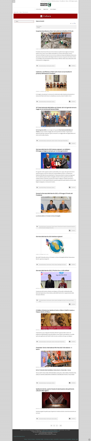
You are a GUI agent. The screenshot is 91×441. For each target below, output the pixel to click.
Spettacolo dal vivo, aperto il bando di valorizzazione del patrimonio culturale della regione (55, 389)
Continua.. (73, 65)
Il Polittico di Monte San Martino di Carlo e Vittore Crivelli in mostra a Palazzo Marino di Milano (55, 311)
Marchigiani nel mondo (49, 227)
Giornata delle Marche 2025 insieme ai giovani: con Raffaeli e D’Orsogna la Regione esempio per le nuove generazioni (53, 150)
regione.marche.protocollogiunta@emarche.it (51, 431)
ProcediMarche (62, 1)
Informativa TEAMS (39, 439)
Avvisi (53, 418)
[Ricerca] (16, 1)
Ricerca (13, 1)
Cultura (53, 65)
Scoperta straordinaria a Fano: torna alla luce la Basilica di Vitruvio (54, 31)
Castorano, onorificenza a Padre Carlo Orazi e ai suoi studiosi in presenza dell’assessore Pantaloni (54, 72)
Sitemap (73, 439)
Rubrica (67, 1)
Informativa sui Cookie (48, 439)
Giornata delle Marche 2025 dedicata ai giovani (49, 236)
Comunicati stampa (42, 65)
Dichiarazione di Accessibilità (65, 439)
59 (60, 425)
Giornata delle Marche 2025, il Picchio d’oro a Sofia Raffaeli (52, 270)
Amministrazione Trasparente (46, 1)
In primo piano (48, 65)
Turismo (56, 140)
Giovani (56, 226)
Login (77, 439)
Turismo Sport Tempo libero (63, 140)
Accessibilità (56, 439)
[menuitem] (38, 9)
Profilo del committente (55, 1)
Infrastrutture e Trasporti (62, 226)
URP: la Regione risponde (73, 1)
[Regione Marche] (45, 4)
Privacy (25, 439)
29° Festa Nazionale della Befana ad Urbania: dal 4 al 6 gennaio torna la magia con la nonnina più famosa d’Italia (56, 108)
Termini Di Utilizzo (31, 439)
